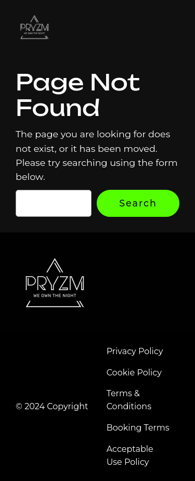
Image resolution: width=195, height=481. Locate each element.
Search (138, 203)
